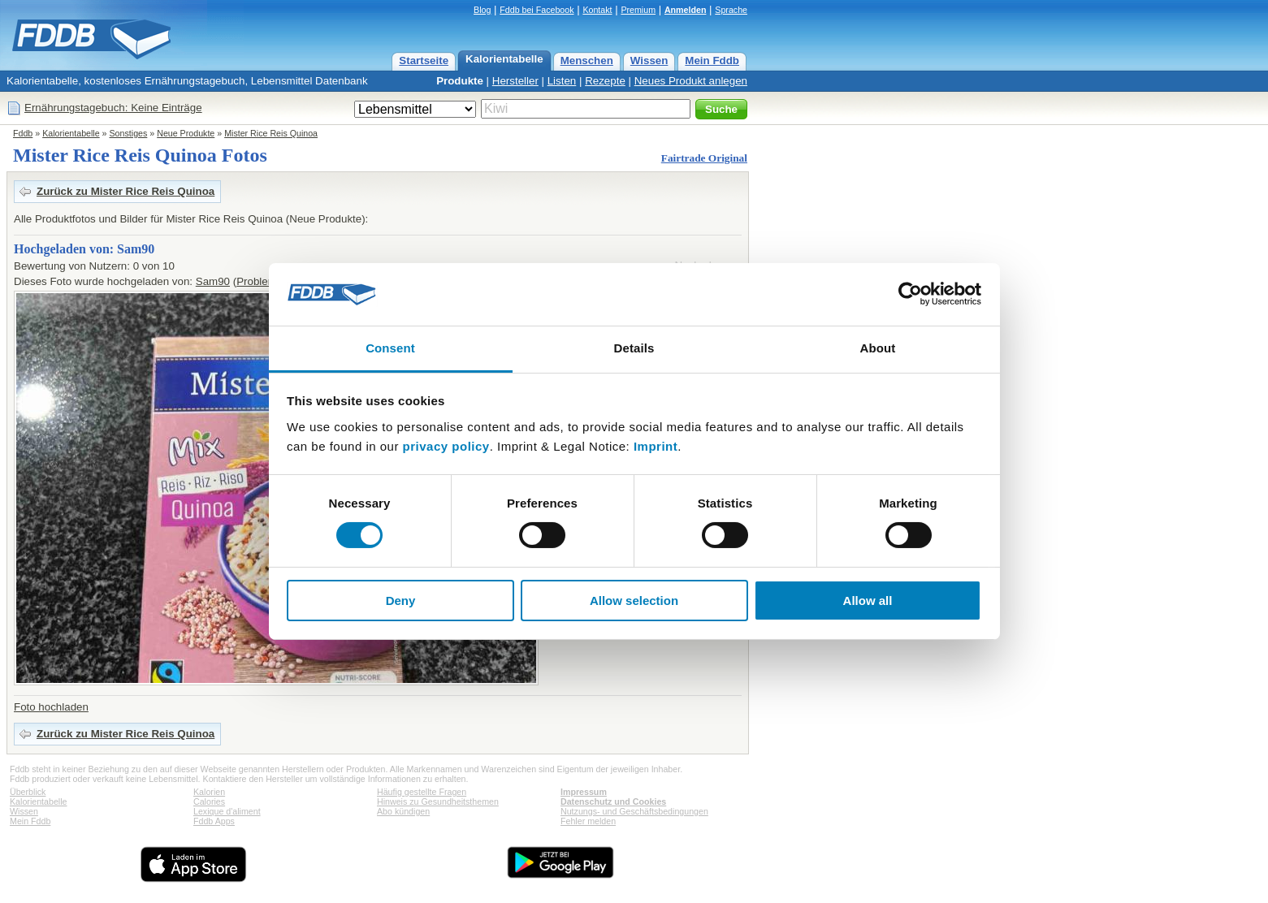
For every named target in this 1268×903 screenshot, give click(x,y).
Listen (562, 81)
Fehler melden (588, 821)
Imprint (655, 446)
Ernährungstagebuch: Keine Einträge (113, 108)
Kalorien (209, 792)
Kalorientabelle (504, 59)
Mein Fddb (712, 60)
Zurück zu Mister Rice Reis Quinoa (125, 191)
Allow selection (634, 600)
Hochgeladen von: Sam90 (84, 249)
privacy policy (446, 446)
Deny (401, 600)
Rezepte (605, 81)
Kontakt (597, 10)
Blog (482, 10)
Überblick (27, 792)
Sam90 (213, 281)
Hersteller (515, 81)
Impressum (583, 792)
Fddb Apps (214, 821)
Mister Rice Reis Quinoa (271, 133)
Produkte (459, 81)
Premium (638, 10)
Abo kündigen (403, 811)
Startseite (423, 60)
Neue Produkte (185, 133)
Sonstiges (129, 133)
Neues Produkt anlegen (690, 81)
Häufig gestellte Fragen (421, 792)
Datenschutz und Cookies (613, 801)
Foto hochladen (51, 707)
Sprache (731, 10)
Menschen (586, 60)
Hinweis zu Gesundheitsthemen (438, 801)
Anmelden (685, 10)
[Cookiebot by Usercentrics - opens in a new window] (910, 294)
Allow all (868, 600)
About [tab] (878, 348)
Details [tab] (634, 348)
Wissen (649, 60)
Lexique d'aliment (227, 811)
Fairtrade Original (704, 158)
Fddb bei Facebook (536, 10)
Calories (209, 801)
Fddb (22, 133)
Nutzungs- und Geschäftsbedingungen (634, 811)
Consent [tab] (390, 348)
